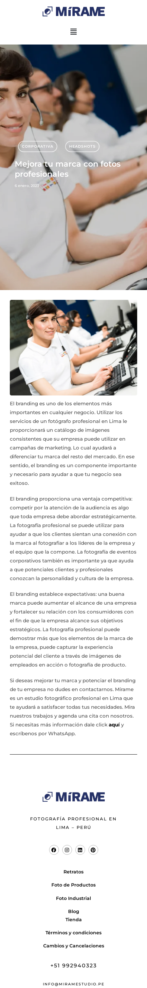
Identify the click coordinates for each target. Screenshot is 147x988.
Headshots (82, 146)
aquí (114, 725)
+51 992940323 (73, 965)
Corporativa (37, 146)
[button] (73, 32)
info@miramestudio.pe (73, 984)
